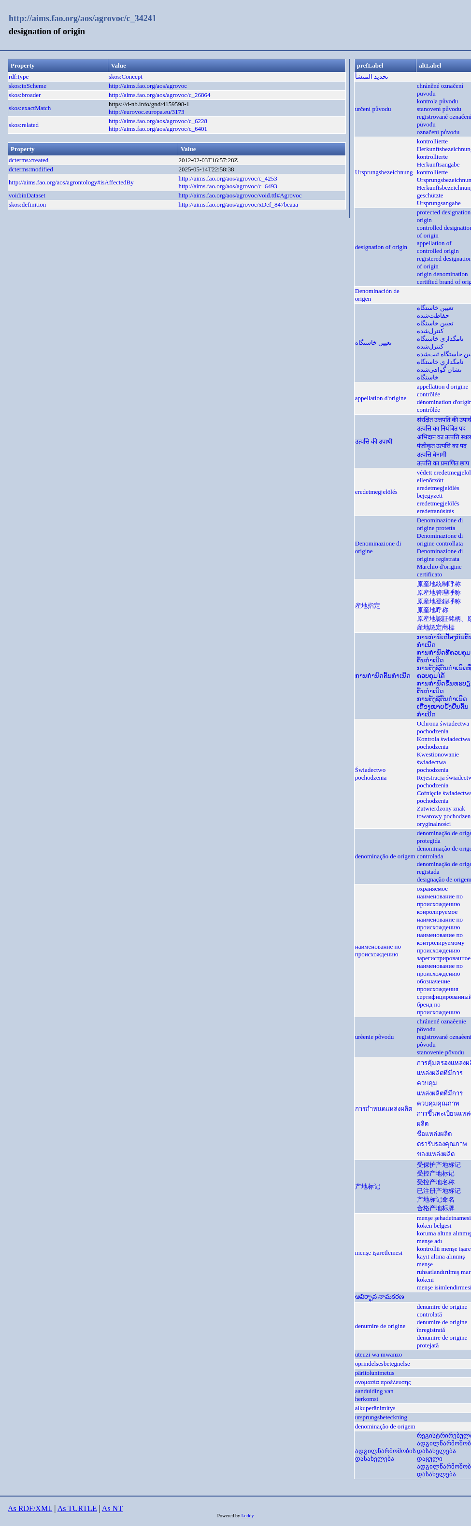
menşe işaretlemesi (379, 1252)
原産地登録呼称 (439, 601)
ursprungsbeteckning (381, 1417)
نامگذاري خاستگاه (440, 361)
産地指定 (367, 605)
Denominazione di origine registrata (440, 554)
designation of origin (381, 247)
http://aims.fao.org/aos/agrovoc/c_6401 (158, 128)
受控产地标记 (436, 1173)
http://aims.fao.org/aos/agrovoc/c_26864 (160, 94)
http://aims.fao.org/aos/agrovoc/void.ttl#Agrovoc (240, 195)
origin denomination (442, 274)
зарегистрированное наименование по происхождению (444, 965)
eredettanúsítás (435, 511)
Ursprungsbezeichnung (384, 172)
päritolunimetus (375, 1372)
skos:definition (27, 204)
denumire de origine (380, 1326)
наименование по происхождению (378, 950)
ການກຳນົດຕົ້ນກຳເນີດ (383, 675)
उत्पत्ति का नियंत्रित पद (441, 428)
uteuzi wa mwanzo (378, 1354)
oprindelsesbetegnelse (382, 1363)
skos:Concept (126, 76)
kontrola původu (437, 101)
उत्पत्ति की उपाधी (374, 441)
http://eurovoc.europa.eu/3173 (147, 111)
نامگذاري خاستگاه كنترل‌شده (440, 342)
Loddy (247, 1515)
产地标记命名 (436, 1199)
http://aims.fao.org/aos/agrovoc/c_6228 (158, 121)
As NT (112, 1508)
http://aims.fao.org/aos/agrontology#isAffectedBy (71, 182)
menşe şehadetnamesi (444, 1217)
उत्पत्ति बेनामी (431, 454)
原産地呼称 (432, 610)
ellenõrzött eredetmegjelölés (438, 483)
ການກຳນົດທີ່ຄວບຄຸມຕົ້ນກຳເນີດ (444, 656)
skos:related (24, 124)
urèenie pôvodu (374, 1036)
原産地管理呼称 (439, 592)
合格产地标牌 (436, 1208)
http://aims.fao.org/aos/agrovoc (148, 85)
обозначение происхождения (437, 985)
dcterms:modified (31, 169)
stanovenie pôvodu (440, 1052)
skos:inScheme (27, 85)
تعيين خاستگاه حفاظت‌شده (435, 311)
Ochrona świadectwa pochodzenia (443, 727)
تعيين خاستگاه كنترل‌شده (435, 327)
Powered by (229, 1515)
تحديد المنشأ (371, 76)
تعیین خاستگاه (373, 342)
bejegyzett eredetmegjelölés (438, 499)
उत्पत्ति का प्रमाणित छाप (443, 463)
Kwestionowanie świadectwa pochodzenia (438, 762)
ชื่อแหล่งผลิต (434, 1133)
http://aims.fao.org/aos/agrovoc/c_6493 (228, 186)
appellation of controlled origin (438, 246)
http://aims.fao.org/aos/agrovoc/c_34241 (83, 18)
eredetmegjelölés (376, 491)
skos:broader (25, 94)
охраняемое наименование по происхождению (440, 896)
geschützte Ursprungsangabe (439, 199)
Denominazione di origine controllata (440, 539)
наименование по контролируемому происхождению (441, 942)
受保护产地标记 (439, 1164)
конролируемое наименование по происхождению (440, 919)
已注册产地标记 (439, 1190)
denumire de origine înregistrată (442, 1325)
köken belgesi (434, 1225)
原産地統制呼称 (439, 584)
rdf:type (19, 76)
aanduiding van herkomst (374, 1394)
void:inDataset (27, 195)
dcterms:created (28, 160)
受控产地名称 (436, 1182)
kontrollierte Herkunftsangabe (438, 160)
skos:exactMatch (30, 108)
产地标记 (367, 1186)
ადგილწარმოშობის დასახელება (385, 1454)
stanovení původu (439, 108)
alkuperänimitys (375, 1408)
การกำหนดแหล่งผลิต (383, 1108)
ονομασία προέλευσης (383, 1382)
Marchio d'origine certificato (439, 570)
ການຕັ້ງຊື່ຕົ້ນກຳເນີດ (442, 698)
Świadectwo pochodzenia (371, 773)
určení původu (373, 108)
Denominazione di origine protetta (440, 524)
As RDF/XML (30, 1508)
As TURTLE (77, 1508)
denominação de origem (385, 856)
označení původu (438, 132)
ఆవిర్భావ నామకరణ (379, 1296)
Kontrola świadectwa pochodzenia (443, 742)
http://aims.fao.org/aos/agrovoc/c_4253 (228, 178)
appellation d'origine (381, 398)
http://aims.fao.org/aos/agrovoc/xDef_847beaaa (238, 204)
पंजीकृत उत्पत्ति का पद (442, 445)
